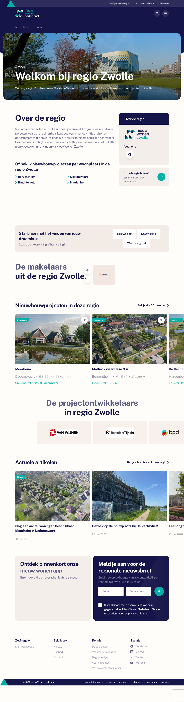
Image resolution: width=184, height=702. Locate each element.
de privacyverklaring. (137, 613)
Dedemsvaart (77, 176)
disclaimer (110, 682)
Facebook (138, 646)
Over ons (164, 3)
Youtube (137, 662)
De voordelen (99, 646)
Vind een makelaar (145, 3)
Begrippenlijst (100, 657)
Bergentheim (25, 176)
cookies (165, 682)
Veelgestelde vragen (120, 3)
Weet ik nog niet (136, 243)
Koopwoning (148, 233)
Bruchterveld (25, 182)
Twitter (136, 657)
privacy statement (92, 682)
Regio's (26, 27)
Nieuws (58, 646)
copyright (124, 682)
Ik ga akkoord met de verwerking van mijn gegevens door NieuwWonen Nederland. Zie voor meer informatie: (132, 609)
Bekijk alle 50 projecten (153, 305)
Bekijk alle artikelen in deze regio (148, 462)
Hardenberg (76, 182)
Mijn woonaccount (25, 646)
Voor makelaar (100, 662)
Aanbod (58, 652)
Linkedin (137, 651)
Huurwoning (124, 233)
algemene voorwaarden (145, 682)
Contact (58, 657)
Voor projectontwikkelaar (106, 668)
